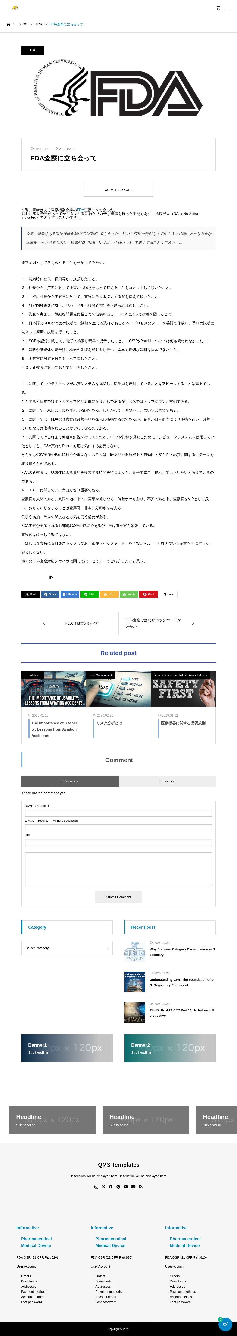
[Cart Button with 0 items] (225, 1324)
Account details (32, 1297)
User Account (26, 1266)
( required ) (37, 806)
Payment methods (34, 1291)
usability (33, 675)
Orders (26, 1276)
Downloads (29, 1281)
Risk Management (101, 675)
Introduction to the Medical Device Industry (180, 675)
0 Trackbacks (167, 781)
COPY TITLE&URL (118, 190)
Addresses (28, 1286)
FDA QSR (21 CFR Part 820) (37, 1257)
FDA (33, 50)
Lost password (31, 1302)
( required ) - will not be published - (52, 820)
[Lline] (89, 594)
